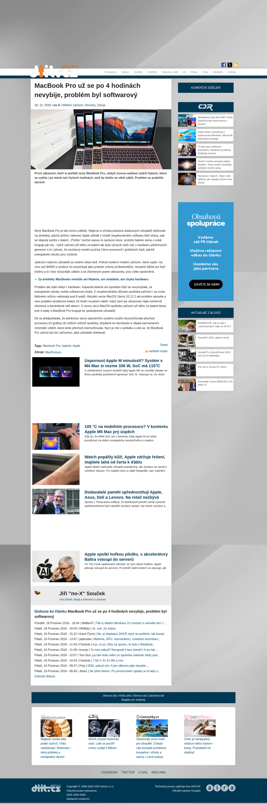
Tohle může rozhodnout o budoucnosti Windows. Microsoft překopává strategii (215, 135)
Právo (194, 72)
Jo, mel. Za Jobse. (104, 628)
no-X (56, 105)
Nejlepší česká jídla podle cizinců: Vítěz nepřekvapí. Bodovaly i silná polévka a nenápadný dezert (56, 747)
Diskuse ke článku (50, 611)
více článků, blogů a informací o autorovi (82, 599)
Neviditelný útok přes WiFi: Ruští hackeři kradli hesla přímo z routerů (215, 120)
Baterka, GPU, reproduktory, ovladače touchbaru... (127, 639)
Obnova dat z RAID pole (117, 695)
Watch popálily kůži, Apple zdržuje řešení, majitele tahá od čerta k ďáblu (125, 459)
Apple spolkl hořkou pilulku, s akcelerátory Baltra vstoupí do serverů (126, 557)
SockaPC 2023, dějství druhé (213, 337)
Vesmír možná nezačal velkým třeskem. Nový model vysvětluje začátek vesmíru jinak (215, 164)
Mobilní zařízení (72, 105)
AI (184, 72)
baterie (66, 345)
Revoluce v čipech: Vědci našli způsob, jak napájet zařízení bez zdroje (215, 179)
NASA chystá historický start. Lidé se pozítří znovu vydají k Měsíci (103, 743)
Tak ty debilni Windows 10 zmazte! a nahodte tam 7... (131, 623)
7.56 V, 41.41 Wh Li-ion (108, 660)
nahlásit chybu (158, 351)
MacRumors (53, 352)
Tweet (164, 344)
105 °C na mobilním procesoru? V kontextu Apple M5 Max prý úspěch (126, 429)
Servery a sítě (170, 72)
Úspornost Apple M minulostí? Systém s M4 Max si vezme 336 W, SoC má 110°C (124, 363)
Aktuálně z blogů (205, 312)
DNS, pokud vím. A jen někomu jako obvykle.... (118, 665)
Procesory (110, 72)
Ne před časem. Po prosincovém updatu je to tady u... (125, 671)
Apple (76, 345)
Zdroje (232, 72)
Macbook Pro (51, 345)
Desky (125, 72)
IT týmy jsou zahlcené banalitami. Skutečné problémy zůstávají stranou (214, 150)
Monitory (218, 72)
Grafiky (138, 72)
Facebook (109, 772)
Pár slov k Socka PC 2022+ (212, 367)
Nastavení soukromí (78, 798)
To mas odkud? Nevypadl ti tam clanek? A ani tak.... (124, 649)
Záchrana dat (156, 695)
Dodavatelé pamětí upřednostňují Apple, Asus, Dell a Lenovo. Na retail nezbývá (123, 495)
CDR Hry (206, 107)
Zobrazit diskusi (44, 676)
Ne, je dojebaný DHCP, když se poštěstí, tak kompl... (131, 633)
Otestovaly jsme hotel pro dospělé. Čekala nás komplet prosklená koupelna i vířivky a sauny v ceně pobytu (151, 747)
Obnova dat (139, 695)
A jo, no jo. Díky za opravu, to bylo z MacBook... (124, 644)
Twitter (128, 772)
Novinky (90, 105)
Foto (205, 72)
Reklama (158, 772)
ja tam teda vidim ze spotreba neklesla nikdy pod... (126, 655)
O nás (143, 772)
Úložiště (152, 72)
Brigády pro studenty (133, 699)
